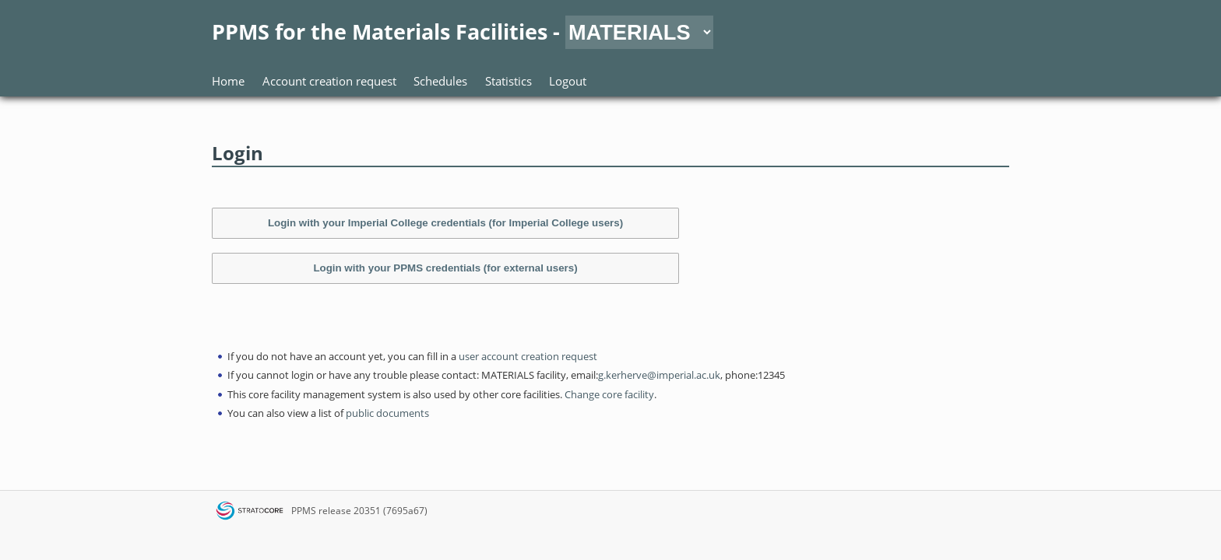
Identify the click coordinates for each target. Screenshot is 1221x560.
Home (228, 81)
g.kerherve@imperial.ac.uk (659, 375)
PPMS (303, 510)
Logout (567, 81)
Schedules (440, 81)
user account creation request (528, 356)
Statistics (508, 81)
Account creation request (329, 81)
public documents (387, 413)
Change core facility (609, 394)
